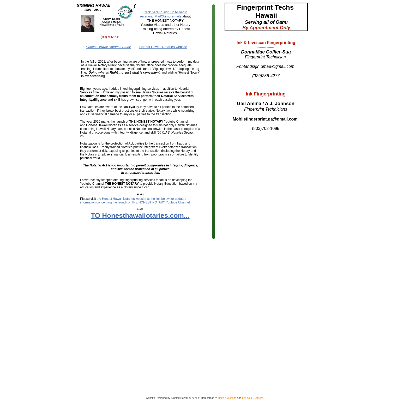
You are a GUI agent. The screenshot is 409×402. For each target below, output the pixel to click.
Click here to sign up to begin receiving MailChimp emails (163, 14)
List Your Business (252, 398)
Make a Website (227, 398)
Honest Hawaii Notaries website (163, 47)
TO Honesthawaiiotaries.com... (140, 215)
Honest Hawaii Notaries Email (108, 47)
